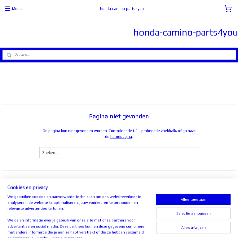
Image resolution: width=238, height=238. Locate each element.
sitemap (105, 226)
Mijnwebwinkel (194, 226)
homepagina (121, 136)
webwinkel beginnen (140, 226)
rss (118, 226)
